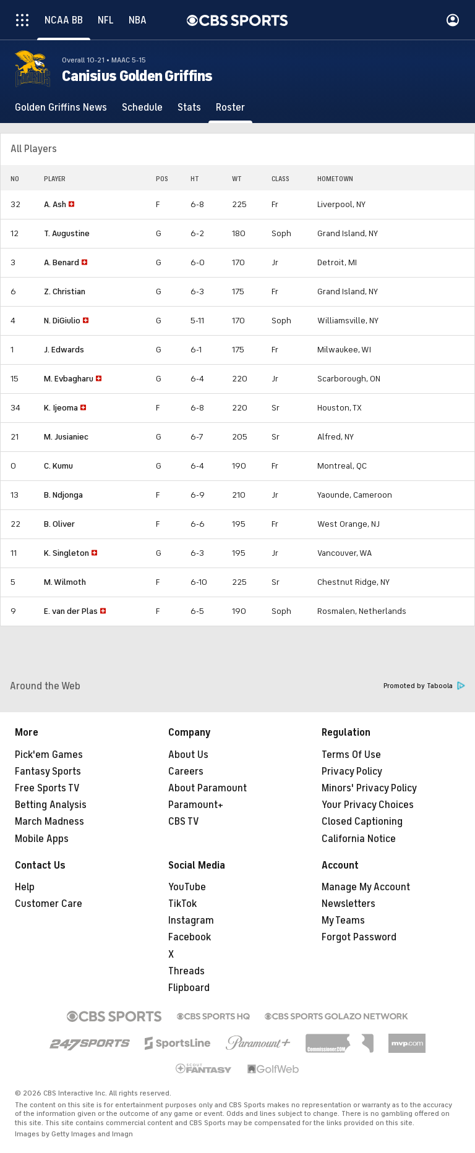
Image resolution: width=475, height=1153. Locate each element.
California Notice (359, 839)
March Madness (49, 821)
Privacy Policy (352, 771)
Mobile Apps (42, 839)
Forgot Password (359, 937)
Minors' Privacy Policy (369, 788)
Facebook (189, 937)
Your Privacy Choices (368, 805)
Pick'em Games (49, 755)
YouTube (187, 887)
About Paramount (207, 788)
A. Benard (61, 262)
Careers (185, 771)
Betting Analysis (51, 805)
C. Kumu (58, 466)
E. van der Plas (71, 611)
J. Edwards (64, 349)
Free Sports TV (47, 788)
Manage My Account (366, 887)
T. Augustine (67, 233)
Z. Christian (64, 291)
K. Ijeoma (61, 407)
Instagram (191, 920)
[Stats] (189, 107)
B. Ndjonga (63, 495)
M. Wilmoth (65, 582)
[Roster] (230, 107)
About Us (188, 755)
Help (25, 887)
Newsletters (348, 904)
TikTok (182, 904)
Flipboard (189, 988)
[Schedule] (142, 107)
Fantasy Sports (48, 771)
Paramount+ (195, 805)
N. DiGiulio (62, 320)
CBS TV (183, 821)
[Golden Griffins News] (60, 107)
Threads (186, 971)
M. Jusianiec (66, 437)
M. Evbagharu (68, 378)
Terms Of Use (351, 755)
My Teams (343, 920)
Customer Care (48, 904)
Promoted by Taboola (424, 686)
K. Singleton (66, 553)
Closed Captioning (362, 821)
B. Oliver (59, 524)
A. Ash (55, 204)
